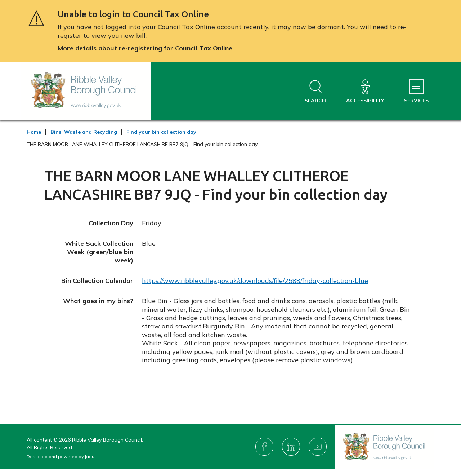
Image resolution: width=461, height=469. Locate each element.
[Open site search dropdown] (315, 91)
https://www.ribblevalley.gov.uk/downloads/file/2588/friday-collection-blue (255, 280)
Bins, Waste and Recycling (83, 132)
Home (34, 132)
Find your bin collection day (161, 132)
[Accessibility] (365, 91)
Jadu (89, 456)
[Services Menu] (416, 91)
